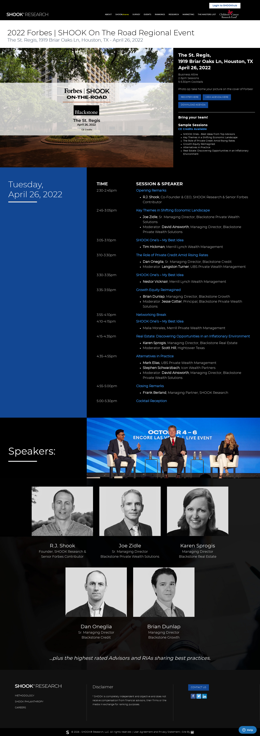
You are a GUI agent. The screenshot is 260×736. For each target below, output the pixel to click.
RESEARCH (174, 14)
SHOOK (122, 14)
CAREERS (20, 708)
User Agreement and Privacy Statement (157, 732)
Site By (188, 732)
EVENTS (147, 14)
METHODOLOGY (24, 696)
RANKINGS (160, 14)
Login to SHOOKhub (225, 5)
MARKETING (188, 14)
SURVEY (136, 14)
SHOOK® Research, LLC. (95, 732)
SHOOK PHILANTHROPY (29, 702)
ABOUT (108, 14)
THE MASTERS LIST (207, 14)
